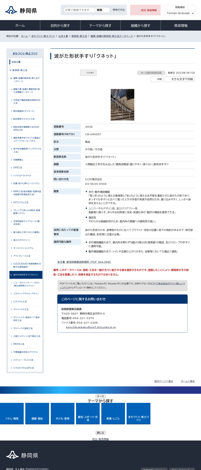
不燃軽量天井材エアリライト (25, 352)
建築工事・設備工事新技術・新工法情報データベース (26, 90)
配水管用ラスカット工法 (24, 119)
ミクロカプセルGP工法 (23, 368)
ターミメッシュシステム (23, 248)
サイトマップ (180, 443)
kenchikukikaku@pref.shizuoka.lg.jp (91, 327)
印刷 (159, 79)
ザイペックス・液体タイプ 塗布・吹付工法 (27, 318)
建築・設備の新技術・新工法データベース (112, 36)
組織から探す (140, 25)
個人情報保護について (56, 443)
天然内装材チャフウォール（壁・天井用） (27, 222)
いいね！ (91, 73)
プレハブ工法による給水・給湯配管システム (26, 211)
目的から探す (60, 25)
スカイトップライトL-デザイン (26, 294)
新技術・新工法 (79, 36)
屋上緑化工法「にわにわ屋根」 (26, 232)
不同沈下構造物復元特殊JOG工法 (26, 101)
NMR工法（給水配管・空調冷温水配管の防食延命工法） (27, 192)
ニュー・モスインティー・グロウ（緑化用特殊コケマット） (26, 284)
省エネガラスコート (21, 240)
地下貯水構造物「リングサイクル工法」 (27, 150)
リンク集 (158, 443)
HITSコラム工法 (20, 202)
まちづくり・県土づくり (43, 36)
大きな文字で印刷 (182, 79)
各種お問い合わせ (152, 424)
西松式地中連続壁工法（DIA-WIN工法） (26, 128)
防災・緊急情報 (149, 10)
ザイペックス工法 (20, 309)
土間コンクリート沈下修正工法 (26, 336)
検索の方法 (119, 10)
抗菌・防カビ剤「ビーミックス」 (26, 183)
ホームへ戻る (188, 381)
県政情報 (180, 25)
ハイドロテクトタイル (22, 176)
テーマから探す (100, 25)
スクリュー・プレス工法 (23, 360)
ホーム (20, 25)
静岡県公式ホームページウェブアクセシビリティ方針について (110, 443)
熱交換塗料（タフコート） (24, 111)
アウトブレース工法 (21, 256)
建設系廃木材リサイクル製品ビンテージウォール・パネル (27, 139)
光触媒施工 (18, 160)
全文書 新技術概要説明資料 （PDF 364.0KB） (85, 262)
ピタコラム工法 (20, 302)
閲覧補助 (180, 7)
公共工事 (63, 36)
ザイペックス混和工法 (23, 328)
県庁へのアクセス (181, 424)
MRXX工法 (18, 344)
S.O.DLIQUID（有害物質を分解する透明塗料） (27, 265)
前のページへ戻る (164, 381)
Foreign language (178, 13)
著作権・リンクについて (21, 443)
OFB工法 (17, 168)
